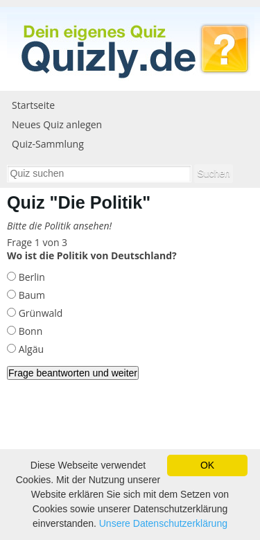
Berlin (30, 277)
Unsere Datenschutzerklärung (163, 523)
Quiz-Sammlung (48, 143)
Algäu (30, 349)
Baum (30, 295)
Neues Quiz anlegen (57, 124)
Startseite (33, 105)
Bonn (29, 331)
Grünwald (39, 313)
